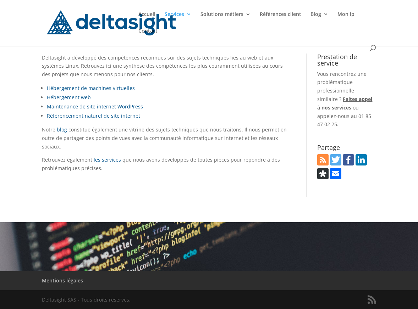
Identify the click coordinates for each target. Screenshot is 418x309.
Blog (315, 14)
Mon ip (345, 14)
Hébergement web (69, 97)
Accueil (146, 14)
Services (174, 14)
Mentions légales (62, 280)
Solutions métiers (221, 14)
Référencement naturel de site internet (93, 115)
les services (107, 159)
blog (62, 129)
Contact (148, 31)
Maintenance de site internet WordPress (95, 106)
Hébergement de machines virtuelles (91, 88)
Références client (280, 14)
